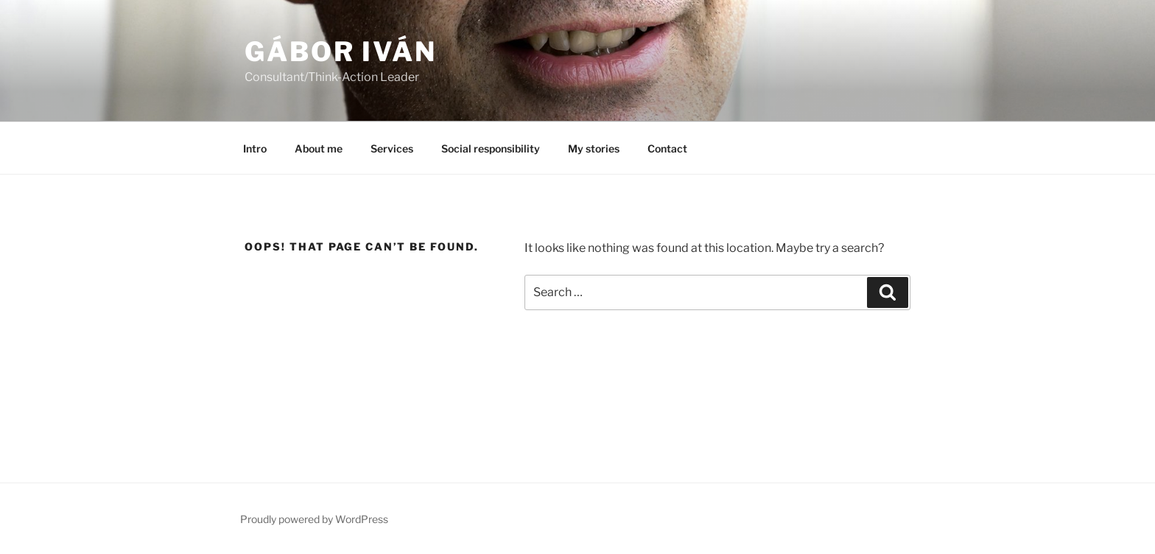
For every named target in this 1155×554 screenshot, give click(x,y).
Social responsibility (490, 148)
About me (319, 148)
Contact (667, 148)
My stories (593, 148)
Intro (255, 148)
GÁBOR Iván (341, 51)
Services (392, 148)
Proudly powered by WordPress (314, 519)
